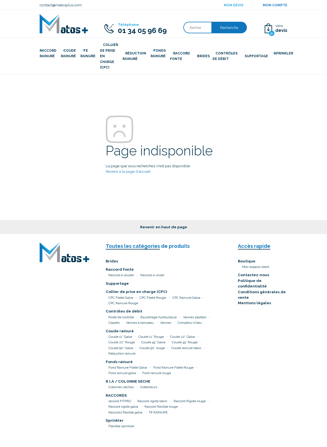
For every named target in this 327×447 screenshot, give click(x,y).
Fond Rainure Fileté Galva (127, 367)
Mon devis (233, 5)
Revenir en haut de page (163, 227)
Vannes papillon (194, 317)
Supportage (117, 283)
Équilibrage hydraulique (158, 317)
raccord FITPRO (119, 401)
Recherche (229, 27)
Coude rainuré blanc (186, 348)
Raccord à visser (152, 275)
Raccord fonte (120, 269)
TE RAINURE (158, 412)
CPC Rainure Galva (186, 298)
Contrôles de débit (124, 311)
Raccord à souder (121, 275)
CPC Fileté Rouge (153, 298)
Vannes (165, 323)
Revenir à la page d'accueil (128, 171)
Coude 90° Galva (120, 348)
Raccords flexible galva (125, 412)
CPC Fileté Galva (120, 298)
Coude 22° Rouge (121, 342)
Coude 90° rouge (152, 348)
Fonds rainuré (119, 362)
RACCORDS (116, 395)
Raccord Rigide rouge (190, 401)
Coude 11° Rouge (151, 337)
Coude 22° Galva (182, 337)
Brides (112, 261)
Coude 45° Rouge (185, 342)
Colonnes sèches (121, 387)
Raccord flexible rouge (161, 406)
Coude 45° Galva (153, 342)
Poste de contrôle (121, 317)
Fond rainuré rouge (156, 373)
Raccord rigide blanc (152, 401)
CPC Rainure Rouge (123, 303)
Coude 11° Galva (120, 337)
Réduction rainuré (121, 353)
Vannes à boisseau (140, 323)
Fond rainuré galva (122, 373)
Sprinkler (115, 420)
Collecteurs (148, 387)
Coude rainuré (120, 331)
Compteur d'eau (190, 323)
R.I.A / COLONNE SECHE (128, 381)
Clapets (114, 323)
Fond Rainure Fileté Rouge (173, 367)
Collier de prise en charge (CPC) (136, 291)
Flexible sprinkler (121, 426)
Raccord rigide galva (123, 406)
